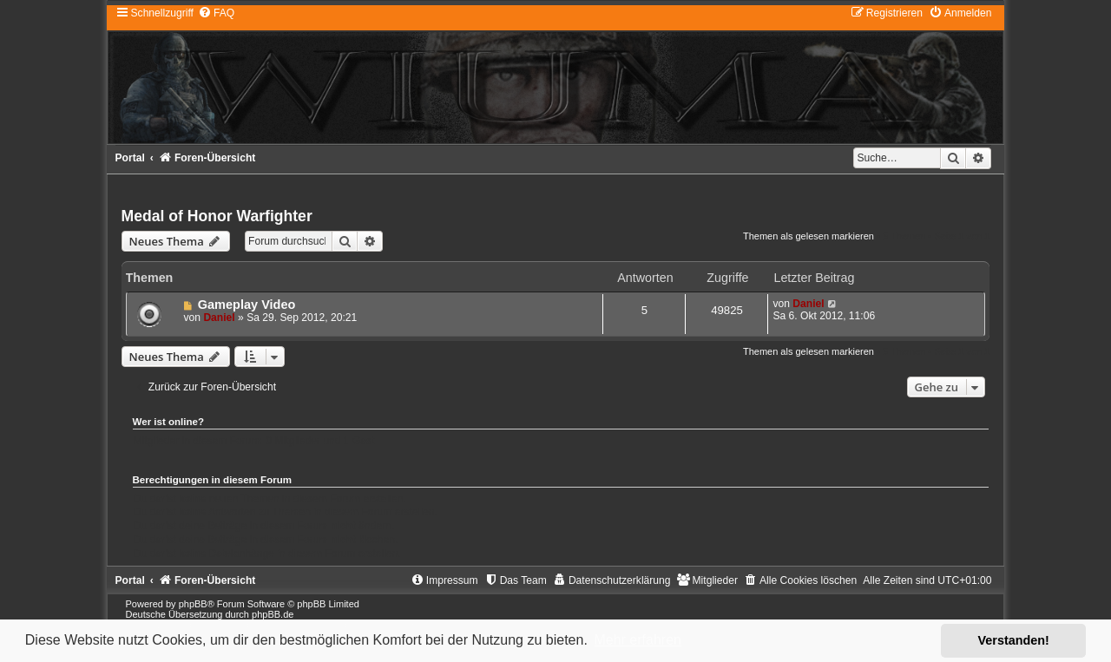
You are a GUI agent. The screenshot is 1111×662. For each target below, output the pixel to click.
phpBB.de (272, 614)
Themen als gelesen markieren (808, 236)
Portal (130, 158)
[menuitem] (216, 13)
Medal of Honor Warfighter (217, 216)
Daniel (218, 317)
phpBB (193, 604)
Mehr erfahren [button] (637, 640)
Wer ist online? (169, 421)
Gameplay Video (247, 304)
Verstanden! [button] (1013, 640)
